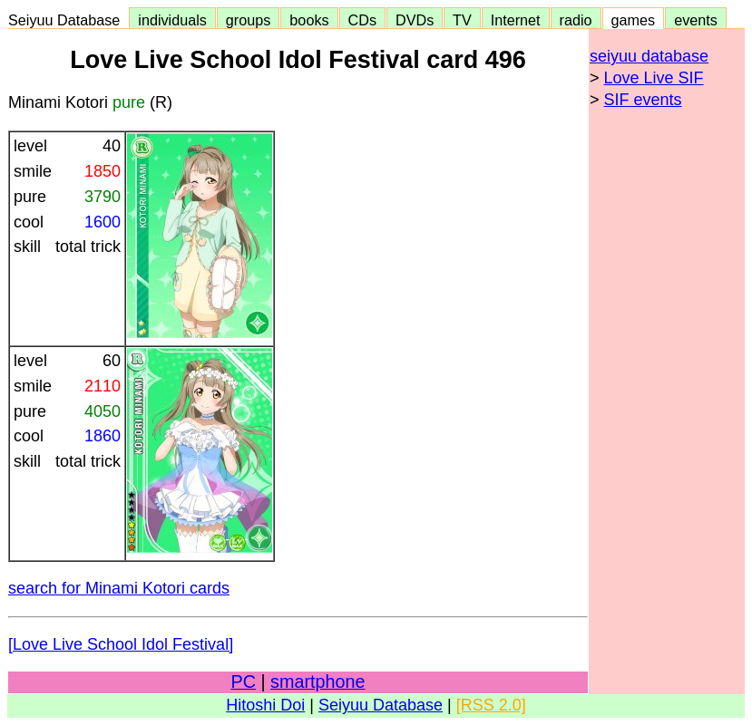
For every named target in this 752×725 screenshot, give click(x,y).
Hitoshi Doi (265, 705)
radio (576, 20)
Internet (516, 20)
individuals (172, 20)
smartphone (317, 681)
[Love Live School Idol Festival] (120, 644)
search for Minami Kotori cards (119, 588)
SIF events (643, 100)
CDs (362, 20)
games (633, 20)
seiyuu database (649, 56)
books (309, 20)
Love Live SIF (654, 78)
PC (242, 681)
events (696, 20)
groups (248, 20)
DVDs (414, 20)
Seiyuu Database (68, 20)
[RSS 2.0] (491, 705)
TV (461, 20)
